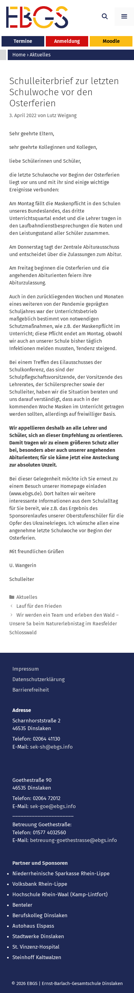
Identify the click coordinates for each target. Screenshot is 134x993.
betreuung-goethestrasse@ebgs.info (73, 840)
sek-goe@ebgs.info (53, 806)
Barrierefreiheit (30, 690)
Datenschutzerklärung (38, 679)
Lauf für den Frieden (39, 606)
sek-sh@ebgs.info (51, 747)
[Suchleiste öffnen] (105, 16)
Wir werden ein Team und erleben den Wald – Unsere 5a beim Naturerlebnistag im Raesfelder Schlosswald (64, 624)
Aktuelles (26, 597)
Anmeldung (67, 41)
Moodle (111, 41)
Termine (23, 41)
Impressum (25, 669)
